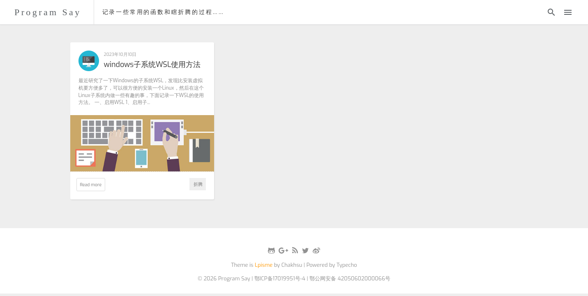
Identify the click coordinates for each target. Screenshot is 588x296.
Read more (91, 184)
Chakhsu (291, 264)
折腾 (198, 184)
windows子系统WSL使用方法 (152, 64)
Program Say (47, 12)
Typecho (347, 264)
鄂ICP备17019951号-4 (279, 278)
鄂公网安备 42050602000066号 (349, 278)
